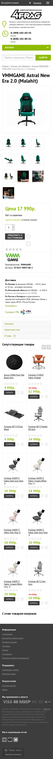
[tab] (8, 143)
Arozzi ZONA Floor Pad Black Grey (14, 365)
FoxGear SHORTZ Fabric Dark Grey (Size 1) (14, 470)
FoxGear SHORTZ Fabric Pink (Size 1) (14, 520)
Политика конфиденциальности (15, 658)
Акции (4, 689)
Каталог (27, 47)
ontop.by (46, 709)
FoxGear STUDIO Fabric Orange (38, 365)
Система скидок (9, 685)
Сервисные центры (10, 670)
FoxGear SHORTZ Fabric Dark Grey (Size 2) (38, 521)
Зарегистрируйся (13, 219)
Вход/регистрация (10, 2)
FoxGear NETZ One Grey (38, 572)
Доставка (6, 646)
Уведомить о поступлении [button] (14, 236)
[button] (28, 236)
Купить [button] (9, 392)
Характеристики (12, 329)
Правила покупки (9, 642)
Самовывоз (7, 654)
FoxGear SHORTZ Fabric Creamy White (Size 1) (38, 470)
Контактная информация (12, 638)
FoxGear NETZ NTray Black (14, 417)
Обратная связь (9, 674)
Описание (8, 323)
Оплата (5, 650)
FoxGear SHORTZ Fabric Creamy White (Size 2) (14, 573)
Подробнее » (11, 305)
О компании (7, 634)
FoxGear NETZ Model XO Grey (38, 417)
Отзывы (10, 335)
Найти (43, 57)
